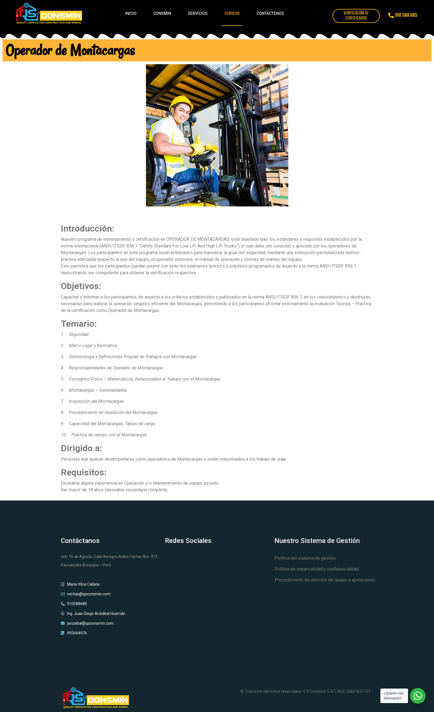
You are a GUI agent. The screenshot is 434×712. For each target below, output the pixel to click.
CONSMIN (162, 13)
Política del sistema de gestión (305, 558)
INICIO (130, 13)
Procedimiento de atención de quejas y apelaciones (325, 580)
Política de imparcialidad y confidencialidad (317, 569)
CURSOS (232, 13)
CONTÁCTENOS (270, 13)
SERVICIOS (198, 13)
